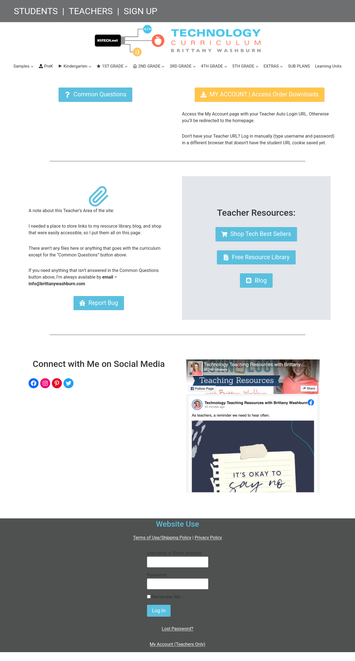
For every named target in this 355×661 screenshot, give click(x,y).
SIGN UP (140, 11)
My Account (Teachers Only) (177, 644)
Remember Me (164, 597)
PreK (46, 66)
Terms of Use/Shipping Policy (162, 537)
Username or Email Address (174, 553)
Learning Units (328, 66)
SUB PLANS (299, 66)
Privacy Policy (208, 537)
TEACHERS (91, 11)
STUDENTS (36, 11)
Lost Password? (177, 628)
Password (157, 575)
